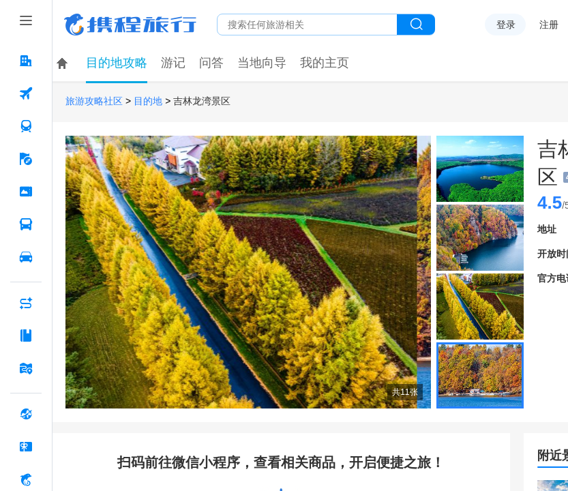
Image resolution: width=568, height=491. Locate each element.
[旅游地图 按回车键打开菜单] (26, 368)
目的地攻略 (116, 63)
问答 (211, 63)
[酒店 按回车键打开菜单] (26, 60)
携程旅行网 (130, 24)
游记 (173, 63)
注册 (548, 24)
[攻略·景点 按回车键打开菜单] (26, 335)
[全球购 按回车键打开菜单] (26, 414)
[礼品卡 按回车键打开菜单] (26, 446)
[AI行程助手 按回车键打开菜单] (26, 302)
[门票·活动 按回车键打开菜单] (26, 191)
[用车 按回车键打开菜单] (26, 257)
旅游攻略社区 (94, 101)
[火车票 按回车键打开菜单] (26, 126)
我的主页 (324, 63)
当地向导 (261, 63)
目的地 (148, 101)
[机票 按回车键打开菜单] (26, 93)
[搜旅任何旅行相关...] (307, 24)
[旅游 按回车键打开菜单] (26, 159)
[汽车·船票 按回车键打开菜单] (26, 224)
